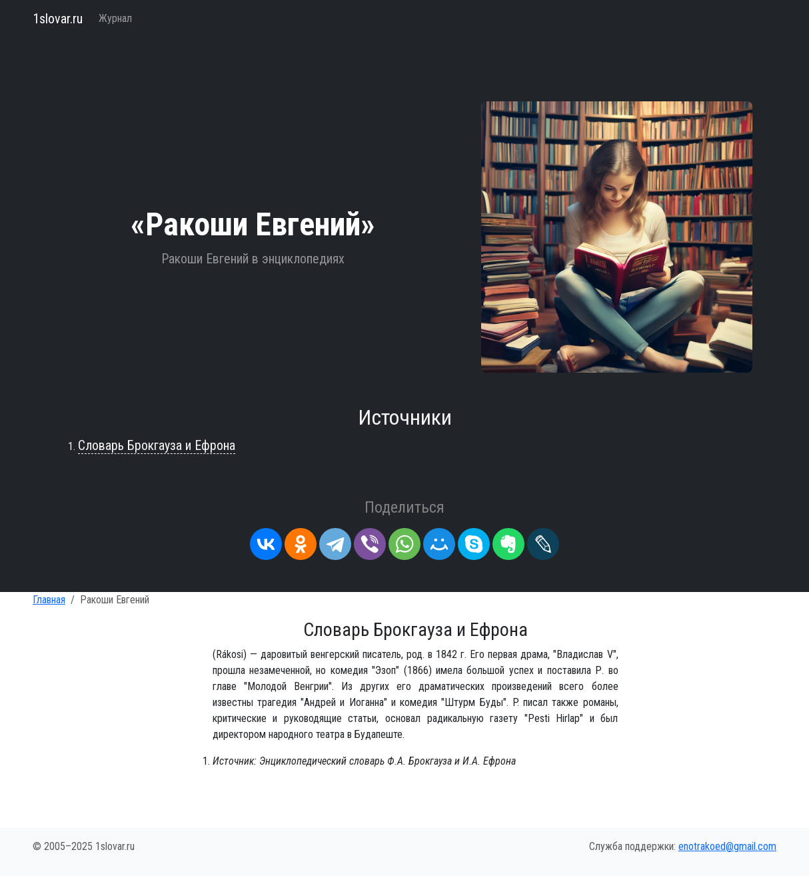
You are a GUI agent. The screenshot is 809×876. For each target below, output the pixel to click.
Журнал (115, 18)
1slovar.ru (58, 19)
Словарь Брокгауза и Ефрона (156, 445)
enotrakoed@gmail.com (727, 846)
